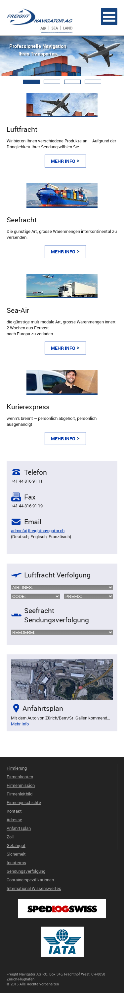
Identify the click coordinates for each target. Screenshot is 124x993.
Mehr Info (63, 161)
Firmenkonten (20, 777)
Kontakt (14, 811)
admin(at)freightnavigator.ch (37, 530)
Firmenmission (21, 785)
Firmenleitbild (19, 794)
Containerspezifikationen (30, 880)
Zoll (10, 837)
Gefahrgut (16, 845)
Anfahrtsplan (19, 828)
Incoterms (16, 862)
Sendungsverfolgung (26, 871)
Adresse (14, 820)
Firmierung (17, 768)
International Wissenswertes (34, 888)
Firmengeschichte (24, 802)
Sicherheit (16, 854)
